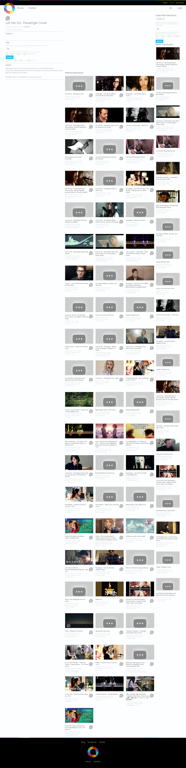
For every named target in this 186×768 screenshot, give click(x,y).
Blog (83, 742)
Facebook (92, 742)
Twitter (102, 742)
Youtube (27, 27)
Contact (96, 761)
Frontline (32, 8)
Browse (20, 8)
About (88, 761)
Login (179, 8)
